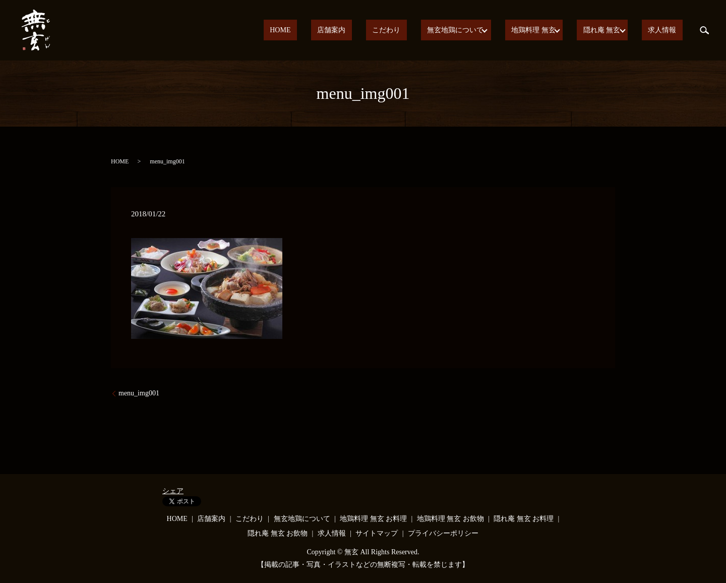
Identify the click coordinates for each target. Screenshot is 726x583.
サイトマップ (376, 533)
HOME (335, 30)
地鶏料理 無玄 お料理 (373, 518)
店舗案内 (374, 30)
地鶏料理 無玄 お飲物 (450, 518)
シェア (173, 491)
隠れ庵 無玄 (611, 30)
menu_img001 (138, 393)
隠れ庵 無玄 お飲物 (278, 533)
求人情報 (668, 30)
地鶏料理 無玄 (547, 30)
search (704, 30)
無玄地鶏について (473, 30)
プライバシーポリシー (443, 533)
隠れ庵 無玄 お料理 (524, 518)
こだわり (416, 30)
